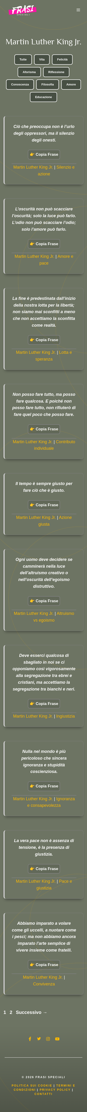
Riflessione (56, 72)
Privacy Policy (56, 1089)
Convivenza (44, 984)
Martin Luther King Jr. (33, 167)
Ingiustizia (65, 716)
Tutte (23, 59)
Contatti (43, 1094)
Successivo (31, 1012)
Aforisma (29, 72)
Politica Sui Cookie (32, 1085)
